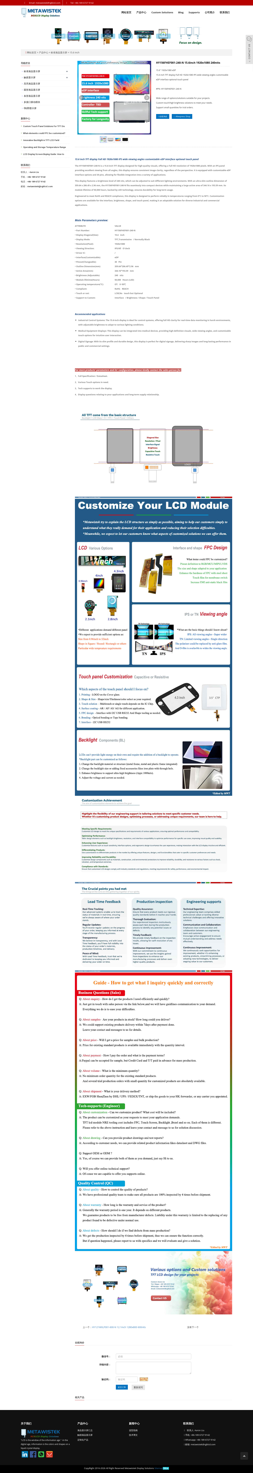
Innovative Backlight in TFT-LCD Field (41, 140)
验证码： (106, 1379)
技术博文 (133, 1434)
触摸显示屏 (29, 77)
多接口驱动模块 (32, 102)
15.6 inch (74, 52)
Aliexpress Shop (182, 116)
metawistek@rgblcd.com (203, 1444)
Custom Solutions (162, 12)
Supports (194, 12)
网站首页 (126, 12)
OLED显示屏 (30, 108)
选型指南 (133, 1430)
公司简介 (210, 12)
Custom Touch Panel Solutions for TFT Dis (44, 126)
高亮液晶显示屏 (32, 83)
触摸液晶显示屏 (85, 1434)
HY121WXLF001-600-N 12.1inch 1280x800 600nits (119, 1327)
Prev (81, 97)
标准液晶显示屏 (59, 52)
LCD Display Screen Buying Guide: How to (43, 154)
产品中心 (141, 12)
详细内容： (105, 1364)
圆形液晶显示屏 (32, 89)
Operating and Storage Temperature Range (44, 147)
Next (146, 97)
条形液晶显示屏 (32, 96)
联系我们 (225, 12)
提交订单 (122, 1387)
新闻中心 (134, 1423)
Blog (180, 12)
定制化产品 (82, 1439)
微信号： (106, 1356)
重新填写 (138, 1387)
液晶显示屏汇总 (85, 1430)
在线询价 (162, 116)
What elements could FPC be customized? (44, 133)
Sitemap (158, 1468)
